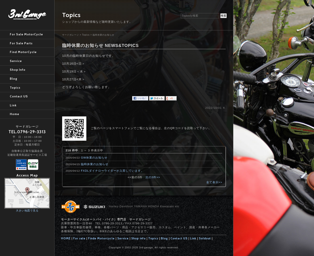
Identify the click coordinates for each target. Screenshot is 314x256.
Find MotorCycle (23, 52)
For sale (79, 238)
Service (123, 238)
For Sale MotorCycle (26, 34)
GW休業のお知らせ (94, 157)
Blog (164, 238)
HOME (66, 238)
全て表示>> (214, 182)
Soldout (205, 238)
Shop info (138, 238)
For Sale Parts (21, 43)
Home (14, 114)
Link (193, 238)
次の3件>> (152, 177)
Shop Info (18, 70)
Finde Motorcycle (101, 238)
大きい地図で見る (27, 210)
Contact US (179, 238)
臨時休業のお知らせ (103, 35)
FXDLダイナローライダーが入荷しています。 (112, 170)
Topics (85, 35)
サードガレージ (70, 35)
